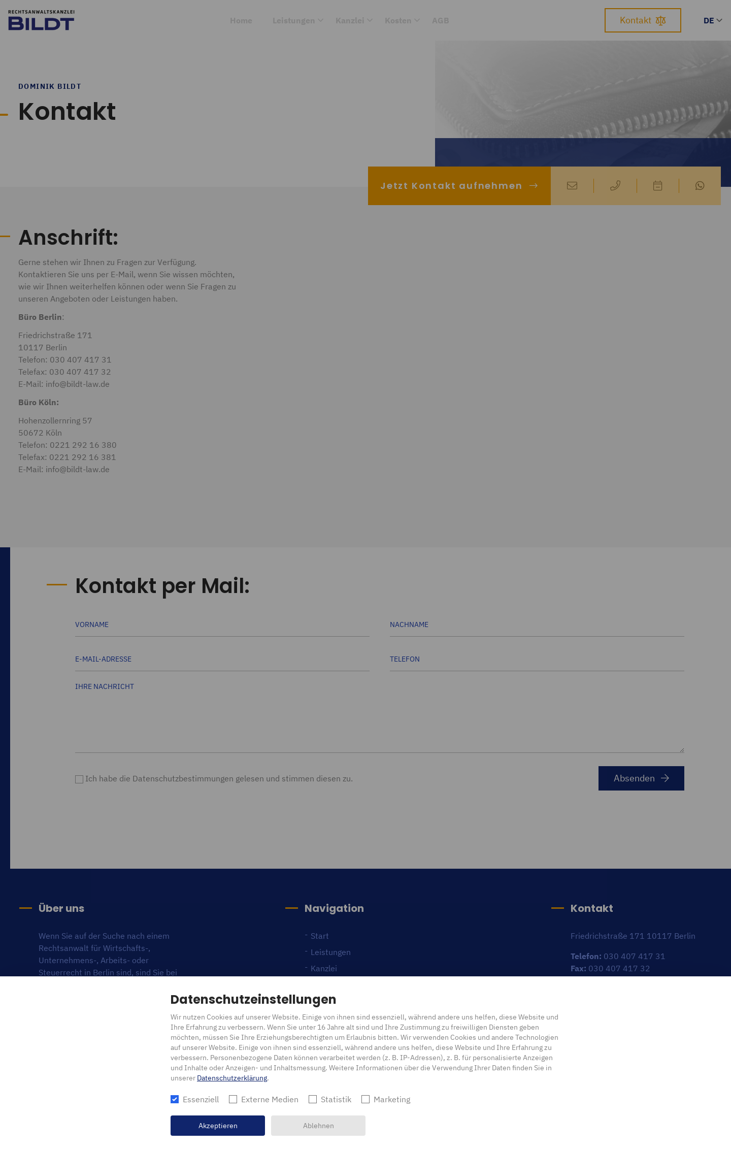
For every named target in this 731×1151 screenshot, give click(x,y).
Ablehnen (318, 1125)
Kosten (398, 20)
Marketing (392, 1099)
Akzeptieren (218, 1125)
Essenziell (201, 1099)
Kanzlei (350, 20)
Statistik (336, 1099)
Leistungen (294, 20)
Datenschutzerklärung (232, 1077)
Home (241, 20)
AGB (440, 20)
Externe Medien (269, 1099)
